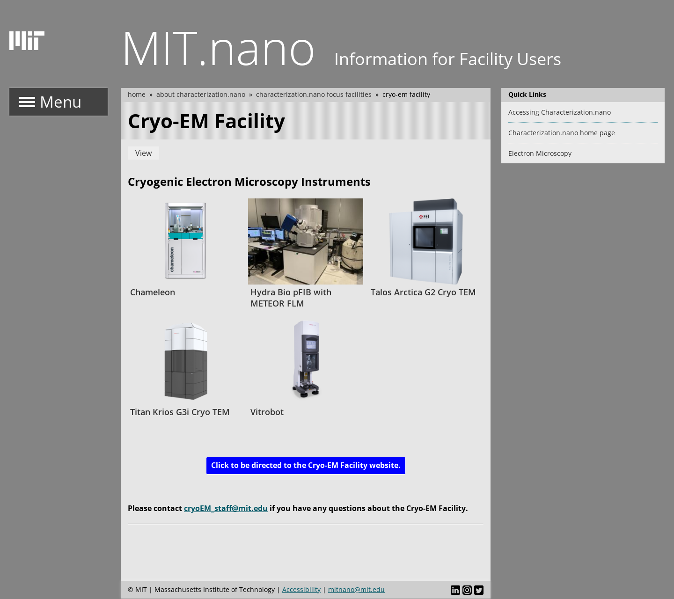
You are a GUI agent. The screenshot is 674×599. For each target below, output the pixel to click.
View (143, 153)
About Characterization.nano (200, 94)
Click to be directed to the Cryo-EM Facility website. (306, 465)
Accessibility (301, 589)
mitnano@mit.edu (356, 589)
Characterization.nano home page (561, 132)
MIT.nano (218, 46)
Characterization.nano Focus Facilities (314, 94)
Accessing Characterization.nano (559, 112)
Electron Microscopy (539, 153)
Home (137, 94)
